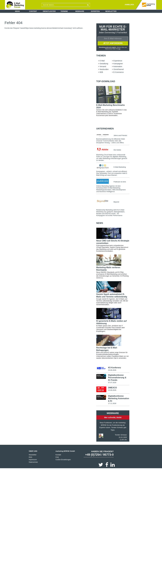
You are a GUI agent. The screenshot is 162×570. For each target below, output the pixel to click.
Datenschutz (33, 462)
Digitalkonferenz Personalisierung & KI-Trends (117, 377)
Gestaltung (104, 64)
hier (119, 49)
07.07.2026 (112, 382)
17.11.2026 (112, 403)
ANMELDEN (129, 4)
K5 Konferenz (114, 368)
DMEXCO (112, 388)
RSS (30, 457)
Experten (95, 11)
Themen (101, 55)
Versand (103, 66)
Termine (64, 11)
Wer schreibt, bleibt (113, 417)
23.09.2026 (112, 390)
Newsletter (111, 11)
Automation (117, 66)
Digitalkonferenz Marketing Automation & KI (118, 398)
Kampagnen (118, 64)
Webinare (79, 11)
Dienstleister (49, 11)
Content (33, 11)
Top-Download (105, 81)
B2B (101, 72)
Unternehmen (105, 128)
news (99, 223)
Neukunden (104, 69)
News (17, 11)
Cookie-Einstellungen (63, 460)
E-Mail (102, 61)
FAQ (57, 457)
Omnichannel (118, 69)
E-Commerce (118, 72)
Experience (117, 61)
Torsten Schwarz (121, 435)
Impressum (33, 460)
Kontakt (58, 455)
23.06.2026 (112, 370)
